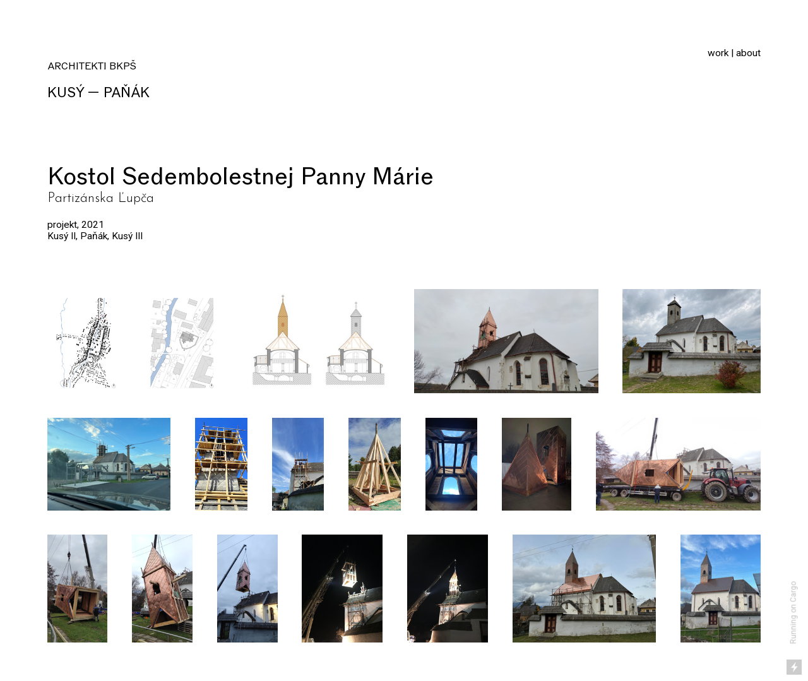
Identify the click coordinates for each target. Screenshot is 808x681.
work (718, 53)
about (748, 53)
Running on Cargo (793, 613)
